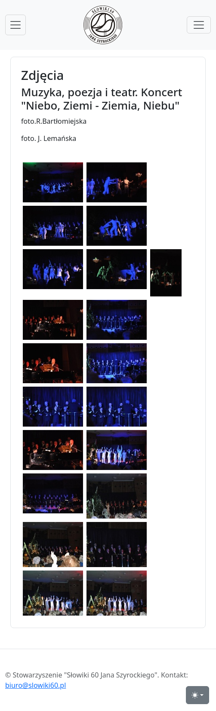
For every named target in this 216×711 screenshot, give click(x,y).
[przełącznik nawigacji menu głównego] (15, 25)
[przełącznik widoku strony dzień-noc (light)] (197, 695)
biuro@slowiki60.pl (35, 685)
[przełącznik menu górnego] (199, 25)
